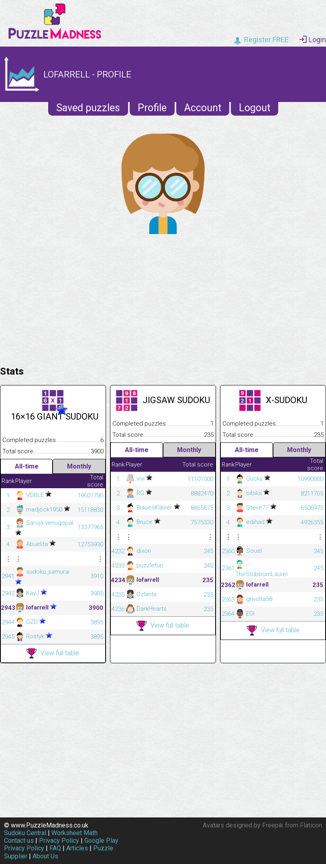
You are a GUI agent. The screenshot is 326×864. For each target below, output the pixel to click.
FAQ (55, 848)
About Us (45, 856)
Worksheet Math (74, 833)
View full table (52, 653)
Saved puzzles (88, 108)
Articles (77, 848)
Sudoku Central (25, 833)
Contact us (19, 840)
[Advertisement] (163, 298)
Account (202, 108)
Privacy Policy (59, 840)
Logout (254, 108)
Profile (152, 108)
